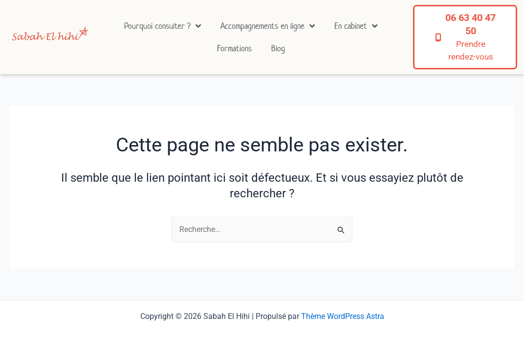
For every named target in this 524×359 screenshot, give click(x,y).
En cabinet (355, 26)
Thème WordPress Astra (342, 316)
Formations (234, 48)
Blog (278, 48)
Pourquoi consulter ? (162, 26)
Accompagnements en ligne (267, 26)
